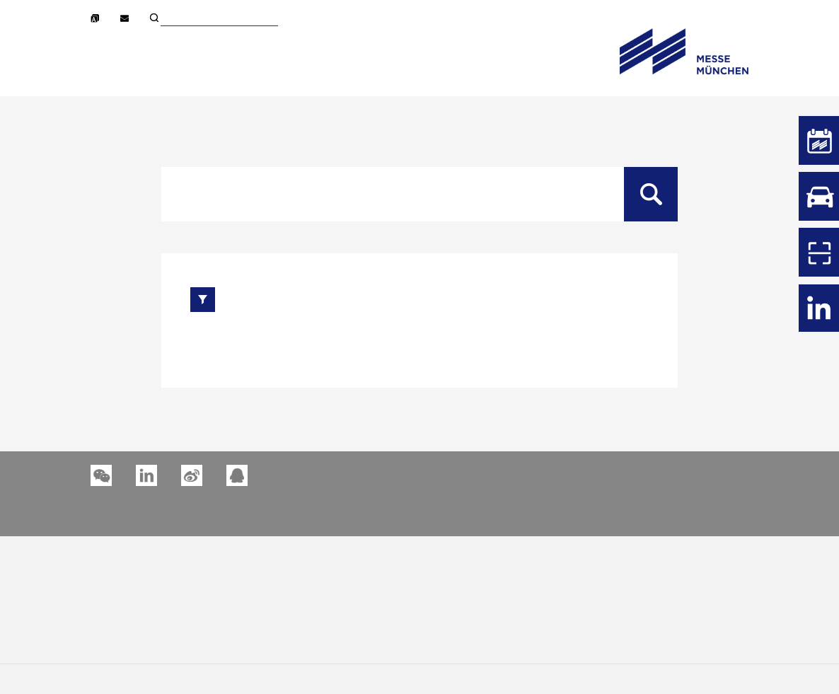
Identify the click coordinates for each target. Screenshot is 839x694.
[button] (146, 475)
